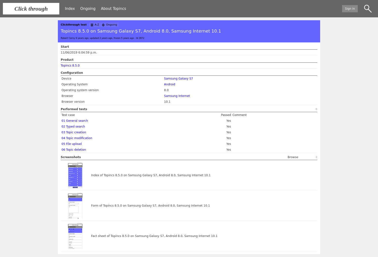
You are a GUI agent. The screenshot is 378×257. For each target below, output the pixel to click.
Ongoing (87, 9)
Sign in (350, 8)
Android (169, 84)
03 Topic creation (73, 132)
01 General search (74, 120)
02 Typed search (73, 126)
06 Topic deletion (73, 149)
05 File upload (71, 144)
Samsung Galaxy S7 (178, 78)
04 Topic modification (76, 138)
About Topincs (113, 9)
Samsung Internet (177, 96)
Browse (293, 157)
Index (70, 9)
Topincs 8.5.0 (70, 65)
